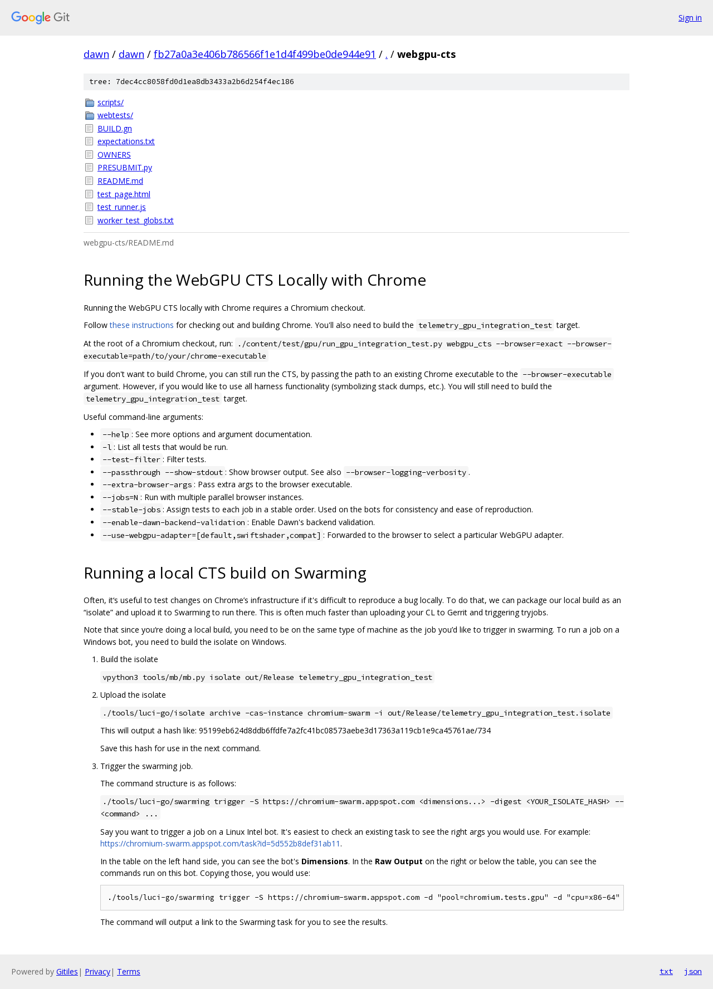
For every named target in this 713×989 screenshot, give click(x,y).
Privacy (97, 971)
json (693, 971)
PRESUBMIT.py (124, 167)
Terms (128, 971)
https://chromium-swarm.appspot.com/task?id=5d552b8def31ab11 (220, 843)
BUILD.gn (114, 128)
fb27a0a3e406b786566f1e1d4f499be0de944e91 (265, 54)
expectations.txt (126, 141)
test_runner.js (121, 207)
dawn (96, 54)
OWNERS (114, 154)
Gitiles (67, 971)
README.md (120, 180)
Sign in (690, 17)
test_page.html (123, 194)
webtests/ (115, 115)
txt (666, 971)
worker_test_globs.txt (135, 220)
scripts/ (110, 102)
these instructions (142, 325)
